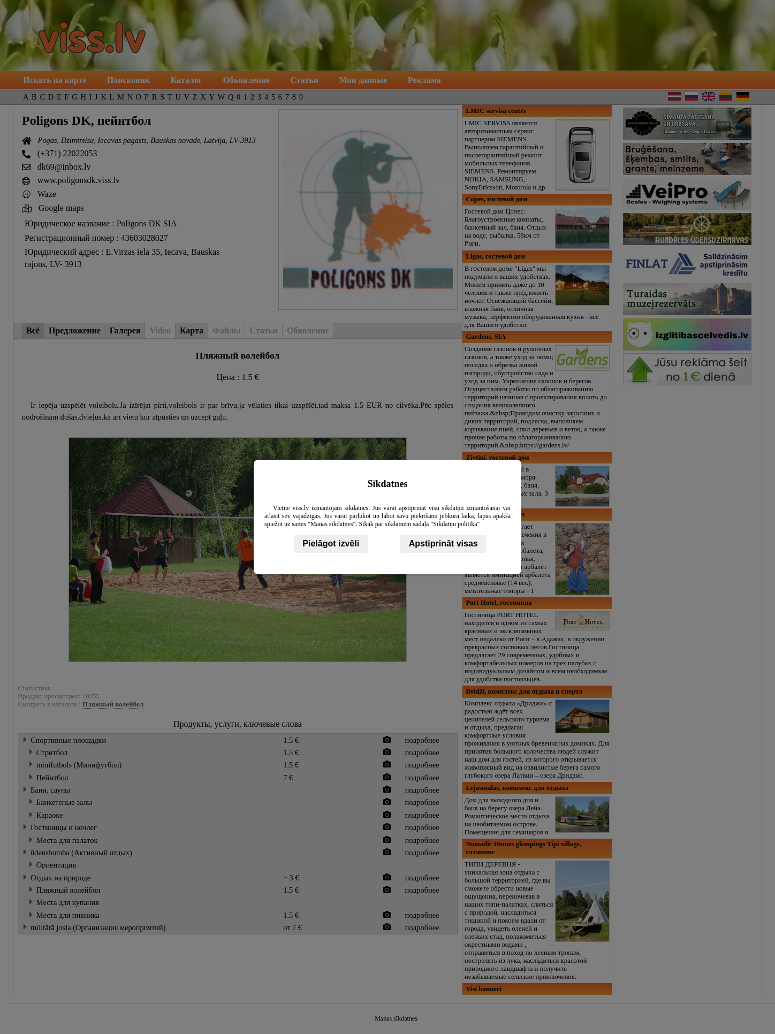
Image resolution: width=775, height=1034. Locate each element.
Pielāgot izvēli (330, 543)
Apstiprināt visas (443, 543)
